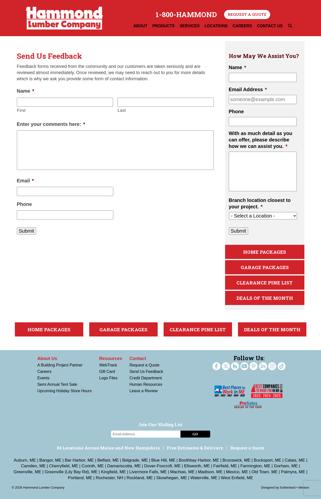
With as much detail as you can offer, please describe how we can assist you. (260, 140)
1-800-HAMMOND (186, 14)
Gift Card (107, 371)
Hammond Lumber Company (64, 18)
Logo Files (108, 378)
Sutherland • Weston (294, 487)
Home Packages (264, 252)
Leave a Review (143, 391)
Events (43, 378)
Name (25, 91)
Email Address (248, 89)
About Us (47, 358)
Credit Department (145, 378)
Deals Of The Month (264, 298)
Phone (24, 204)
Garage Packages (265, 267)
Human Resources (145, 384)
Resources (110, 358)
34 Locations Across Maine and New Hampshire (108, 448)
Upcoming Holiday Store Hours (64, 391)
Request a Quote (247, 14)
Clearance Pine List (264, 282)
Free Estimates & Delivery (195, 448)
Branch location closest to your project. (260, 203)
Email (25, 180)
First (21, 110)
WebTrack (108, 365)
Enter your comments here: (51, 124)
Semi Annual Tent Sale (57, 384)
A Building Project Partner (60, 365)
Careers (44, 371)
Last (122, 110)
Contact (137, 358)
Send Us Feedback (146, 371)
